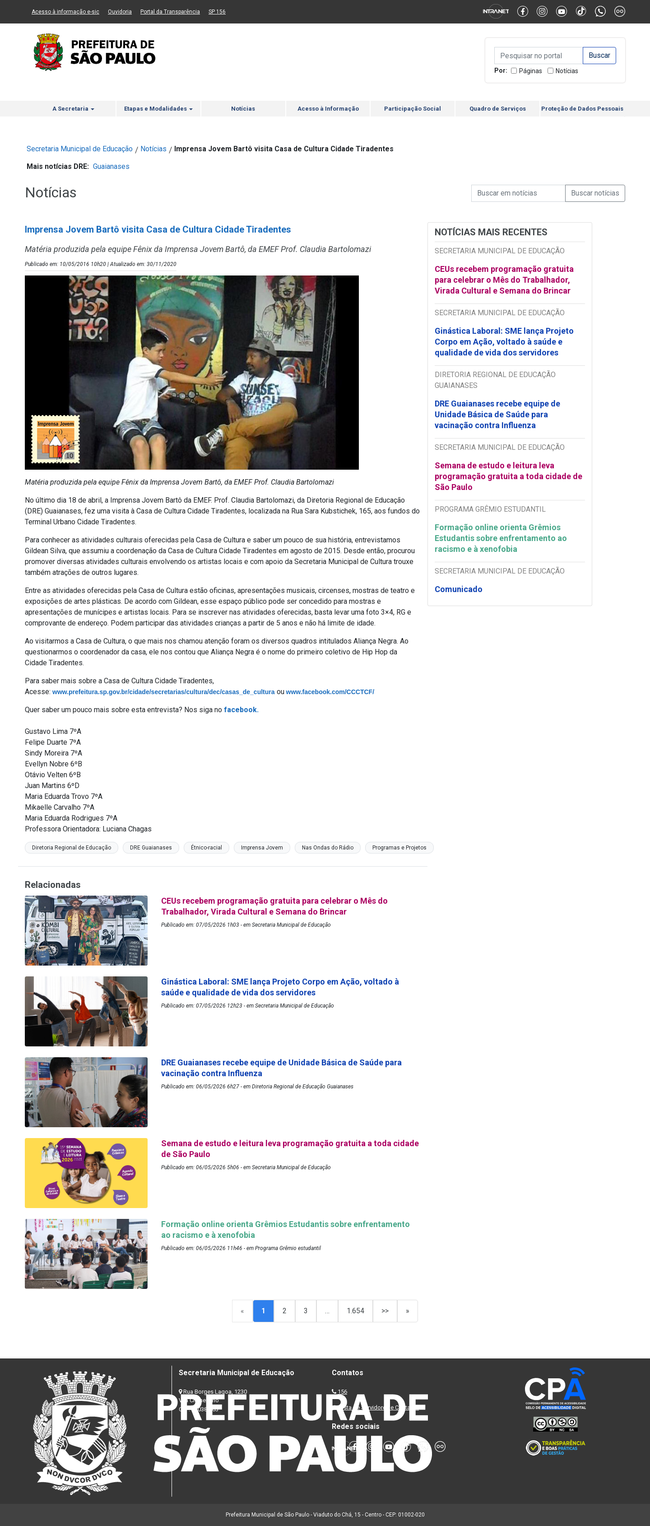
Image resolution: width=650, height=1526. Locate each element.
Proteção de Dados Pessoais (582, 108)
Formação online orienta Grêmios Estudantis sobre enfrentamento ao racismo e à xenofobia (501, 538)
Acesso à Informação (328, 108)
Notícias (567, 71)
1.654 (355, 1311)
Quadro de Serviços (497, 108)
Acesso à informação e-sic (65, 12)
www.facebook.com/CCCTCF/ (330, 691)
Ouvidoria (120, 12)
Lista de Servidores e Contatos (379, 1407)
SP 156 (217, 12)
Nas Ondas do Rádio (327, 848)
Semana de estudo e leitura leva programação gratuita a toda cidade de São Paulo (508, 476)
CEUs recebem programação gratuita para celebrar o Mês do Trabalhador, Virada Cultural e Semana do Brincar (504, 279)
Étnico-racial (206, 848)
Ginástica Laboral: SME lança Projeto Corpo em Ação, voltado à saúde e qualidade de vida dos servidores (504, 341)
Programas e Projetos (399, 848)
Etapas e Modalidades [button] (158, 108)
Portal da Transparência (170, 12)
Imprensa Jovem (262, 848)
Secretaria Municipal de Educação (80, 149)
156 (342, 1391)
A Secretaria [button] (73, 108)
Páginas (530, 71)
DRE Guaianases (151, 848)
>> (385, 1311)
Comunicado (459, 589)
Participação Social (412, 108)
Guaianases (111, 166)
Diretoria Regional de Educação (71, 848)
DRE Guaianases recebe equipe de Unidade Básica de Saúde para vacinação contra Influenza (497, 414)
